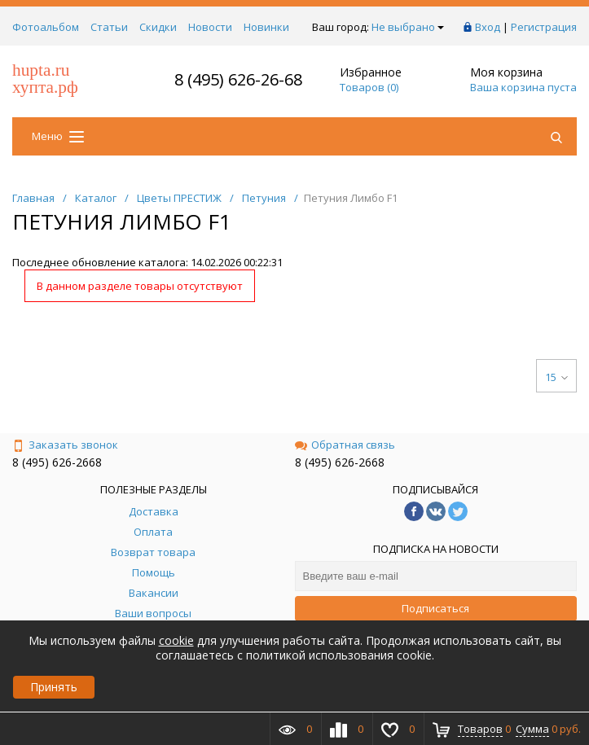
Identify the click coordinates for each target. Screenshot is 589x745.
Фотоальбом (45, 27)
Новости (210, 27)
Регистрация (544, 27)
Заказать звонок (65, 444)
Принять (53, 687)
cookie (176, 640)
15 (556, 377)
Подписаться (435, 608)
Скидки (158, 27)
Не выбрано (407, 27)
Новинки (266, 27)
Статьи (109, 27)
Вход (487, 27)
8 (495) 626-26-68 (238, 79)
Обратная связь (345, 444)
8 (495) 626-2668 (57, 462)
